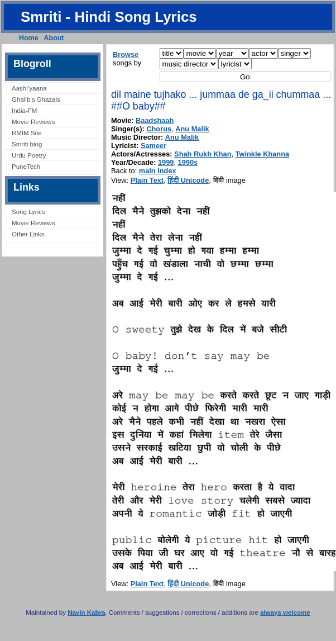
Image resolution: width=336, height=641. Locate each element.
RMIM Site (27, 133)
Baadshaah (155, 120)
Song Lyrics (28, 211)
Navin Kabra (86, 612)
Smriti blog (27, 144)
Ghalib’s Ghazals (36, 99)
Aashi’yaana (29, 88)
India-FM (24, 110)
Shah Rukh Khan (202, 154)
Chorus (158, 129)
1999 (166, 162)
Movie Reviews (33, 121)
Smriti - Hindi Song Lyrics (109, 17)
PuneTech (26, 166)
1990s (188, 162)
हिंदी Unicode (188, 180)
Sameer (153, 145)
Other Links (28, 234)
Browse (125, 54)
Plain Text (147, 180)
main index (157, 171)
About (54, 38)
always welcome (285, 612)
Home (29, 38)
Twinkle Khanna (262, 154)
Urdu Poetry (29, 155)
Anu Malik (192, 129)
